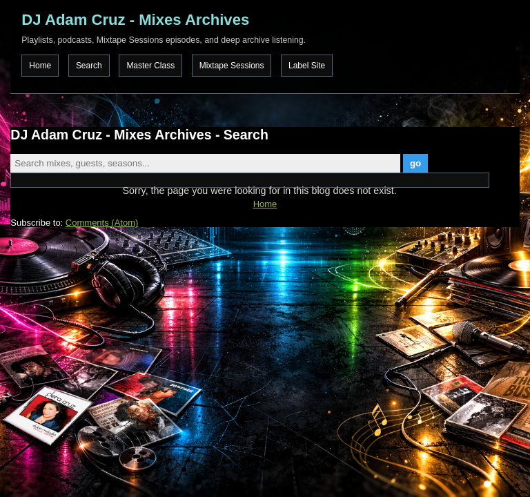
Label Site (306, 65)
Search (89, 65)
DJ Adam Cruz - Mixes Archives (135, 19)
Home (40, 65)
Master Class (150, 65)
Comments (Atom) (102, 222)
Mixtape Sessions (231, 65)
